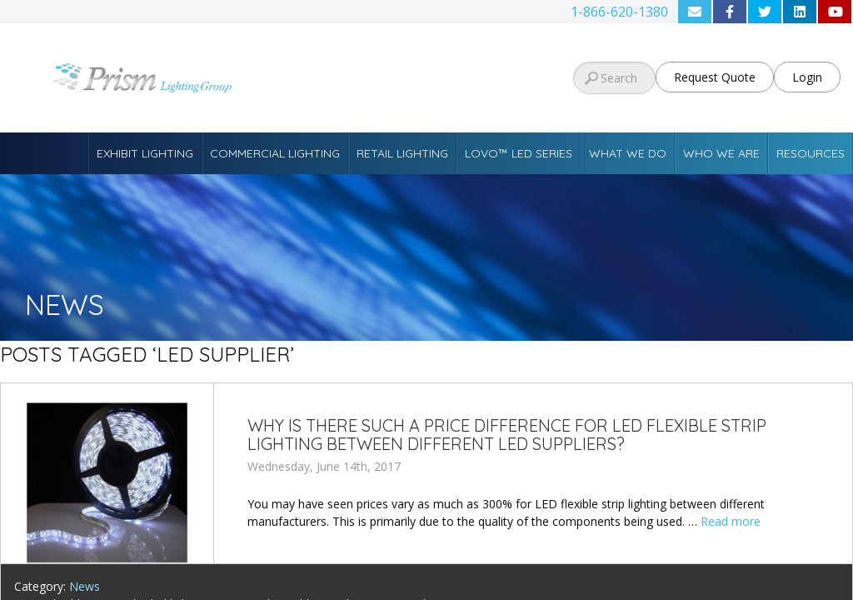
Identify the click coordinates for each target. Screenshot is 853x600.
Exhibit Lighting (145, 153)
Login (807, 77)
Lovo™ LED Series (518, 153)
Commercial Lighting (275, 153)
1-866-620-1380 (619, 11)
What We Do (627, 153)
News (84, 586)
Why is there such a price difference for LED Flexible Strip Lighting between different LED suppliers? (506, 435)
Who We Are (721, 153)
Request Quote (715, 77)
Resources (810, 153)
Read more (731, 521)
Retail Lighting (402, 153)
